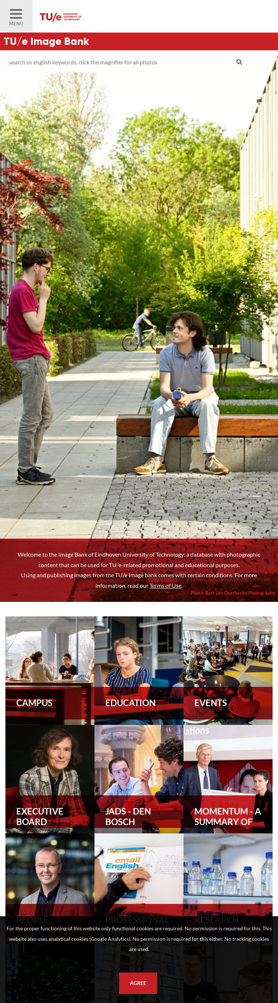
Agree (138, 983)
